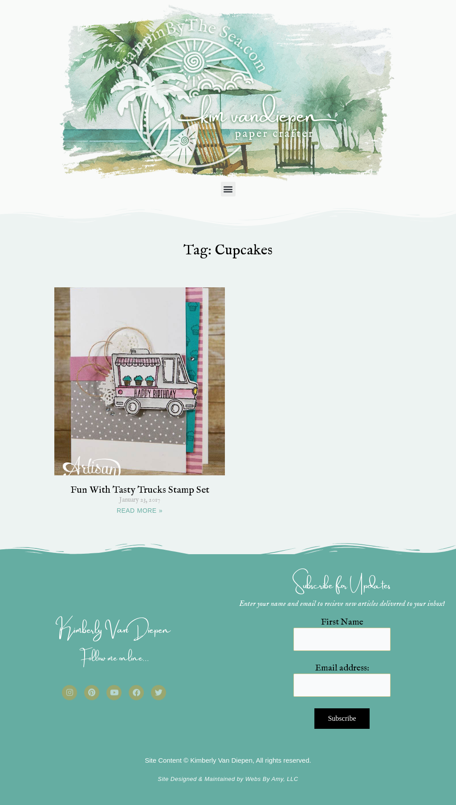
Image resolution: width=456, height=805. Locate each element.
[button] (228, 189)
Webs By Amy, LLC (271, 779)
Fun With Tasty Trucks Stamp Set (139, 490)
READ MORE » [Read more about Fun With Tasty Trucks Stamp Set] (140, 510)
